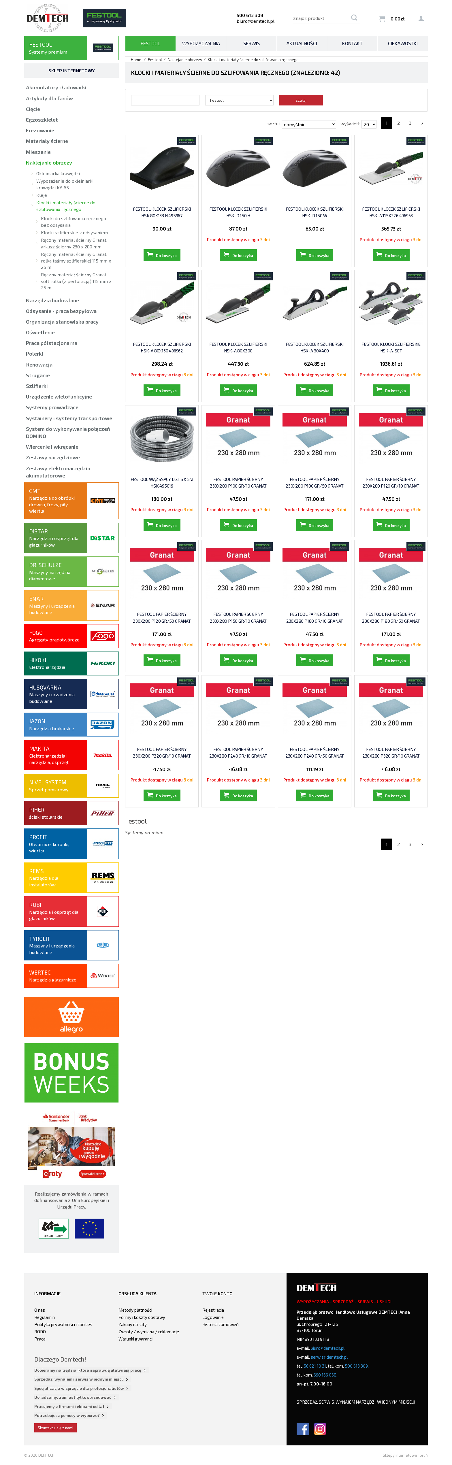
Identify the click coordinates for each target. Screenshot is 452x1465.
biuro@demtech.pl (255, 21)
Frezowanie (40, 130)
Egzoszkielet (42, 119)
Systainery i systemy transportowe (69, 418)
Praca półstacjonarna (51, 343)
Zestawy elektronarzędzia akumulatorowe (58, 472)
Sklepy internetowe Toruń (405, 1455)
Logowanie (213, 1317)
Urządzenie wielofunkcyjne (59, 396)
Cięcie (33, 109)
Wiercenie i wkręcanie (52, 446)
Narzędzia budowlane (52, 300)
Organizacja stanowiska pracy (62, 321)
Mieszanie (38, 152)
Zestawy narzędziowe (53, 457)
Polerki (34, 353)
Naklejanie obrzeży (49, 162)
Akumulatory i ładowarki (56, 87)
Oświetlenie (40, 332)
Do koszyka (166, 255)
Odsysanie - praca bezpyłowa (61, 311)
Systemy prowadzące (52, 407)
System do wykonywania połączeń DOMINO (68, 432)
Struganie (38, 375)
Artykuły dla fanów (49, 98)
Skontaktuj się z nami (55, 1428)
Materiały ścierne (47, 141)
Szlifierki (37, 386)
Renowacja (39, 364)
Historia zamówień (220, 1324)
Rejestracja (213, 1310)
